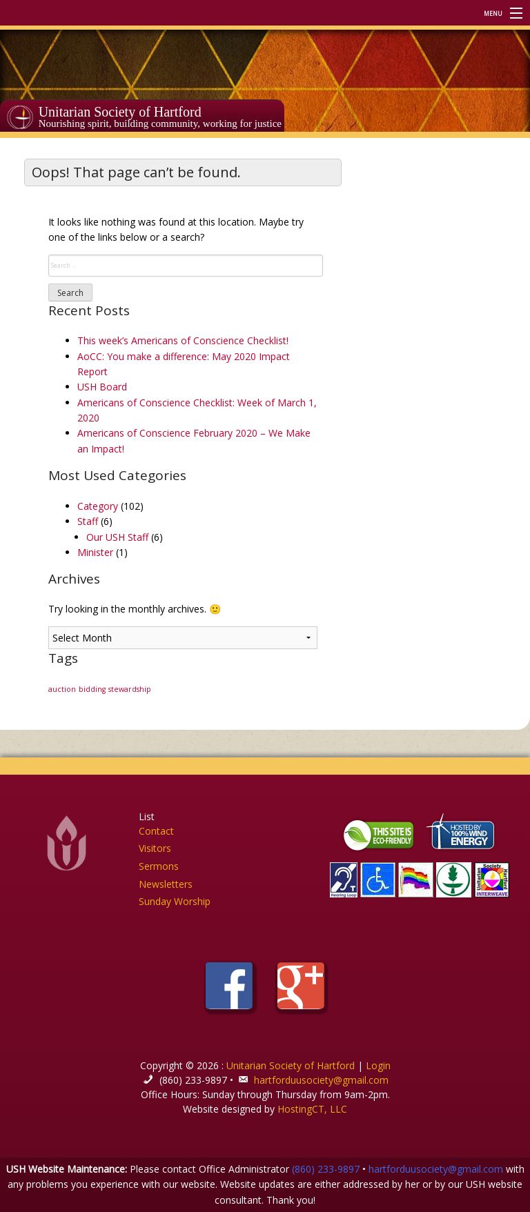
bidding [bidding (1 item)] (92, 689)
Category (97, 506)
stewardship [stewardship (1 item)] (129, 689)
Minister (95, 552)
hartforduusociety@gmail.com (321, 1079)
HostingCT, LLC (312, 1108)
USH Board (102, 386)
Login (378, 1065)
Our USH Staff (117, 537)
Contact (156, 830)
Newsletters (166, 884)
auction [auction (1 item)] (62, 689)
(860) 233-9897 (326, 1168)
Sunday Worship (174, 901)
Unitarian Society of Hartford (120, 111)
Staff (87, 521)
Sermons (159, 866)
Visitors (155, 848)
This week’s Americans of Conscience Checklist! (182, 340)
